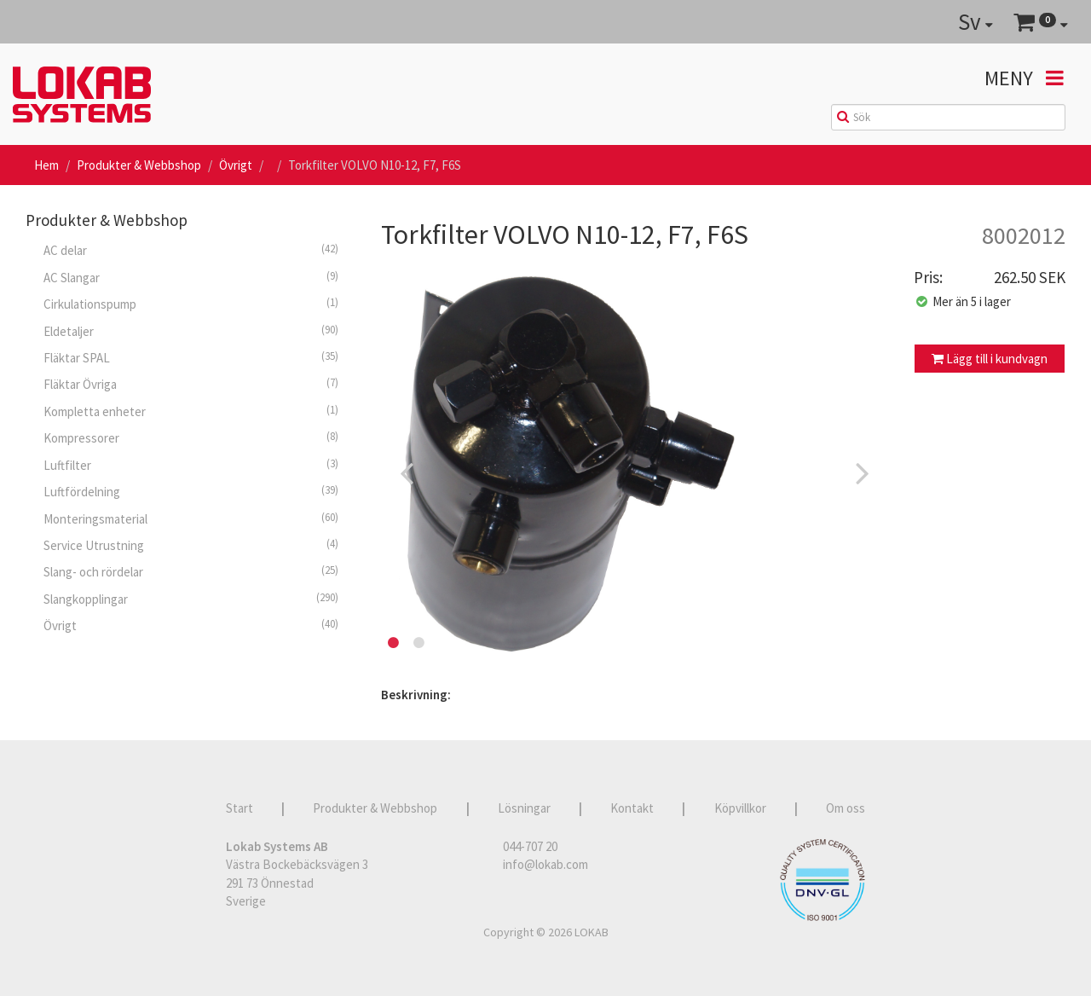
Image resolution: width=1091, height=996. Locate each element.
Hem (46, 165)
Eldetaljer (190, 330)
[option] (634, 472)
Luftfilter (190, 464)
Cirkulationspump (190, 303)
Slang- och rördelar (190, 571)
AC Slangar (190, 277)
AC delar (190, 249)
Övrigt (235, 165)
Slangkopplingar (190, 598)
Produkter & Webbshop (139, 165)
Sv (975, 21)
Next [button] (862, 472)
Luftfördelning (190, 491)
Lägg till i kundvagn (990, 358)
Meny (1024, 78)
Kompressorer (190, 437)
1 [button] (393, 642)
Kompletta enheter (190, 411)
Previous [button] (406, 472)
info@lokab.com (545, 864)
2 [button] (419, 642)
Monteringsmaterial (190, 518)
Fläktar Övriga (190, 383)
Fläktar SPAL (190, 357)
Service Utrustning (190, 544)
